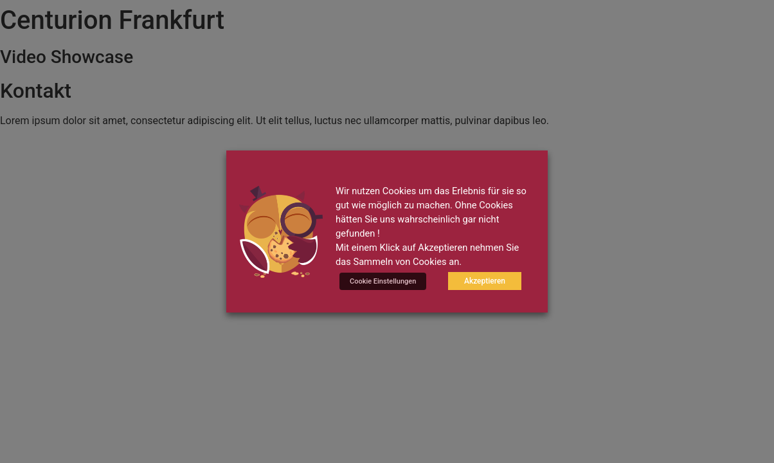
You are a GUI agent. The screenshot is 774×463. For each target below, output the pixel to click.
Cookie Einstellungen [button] (383, 281)
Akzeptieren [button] (484, 281)
